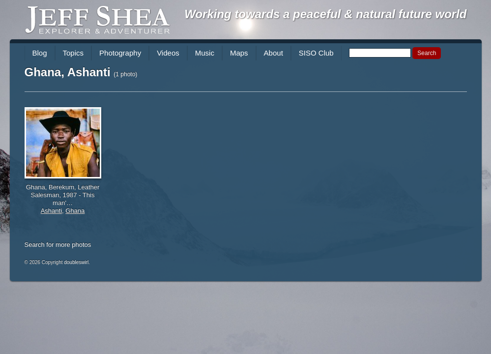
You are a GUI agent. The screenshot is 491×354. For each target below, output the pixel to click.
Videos (168, 53)
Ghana (75, 210)
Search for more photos (58, 244)
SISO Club (316, 53)
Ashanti (51, 210)
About (273, 53)
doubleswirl (76, 262)
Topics (73, 53)
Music (204, 53)
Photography (120, 53)
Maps (239, 53)
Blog (39, 53)
